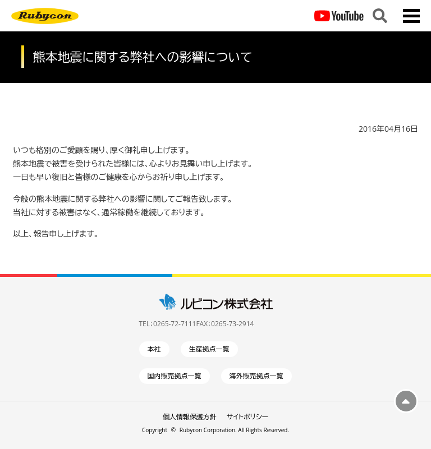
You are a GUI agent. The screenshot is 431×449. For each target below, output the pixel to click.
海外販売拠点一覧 (256, 376)
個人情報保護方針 (190, 417)
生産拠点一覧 (209, 349)
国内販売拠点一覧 (174, 376)
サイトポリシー (247, 417)
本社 (154, 349)
